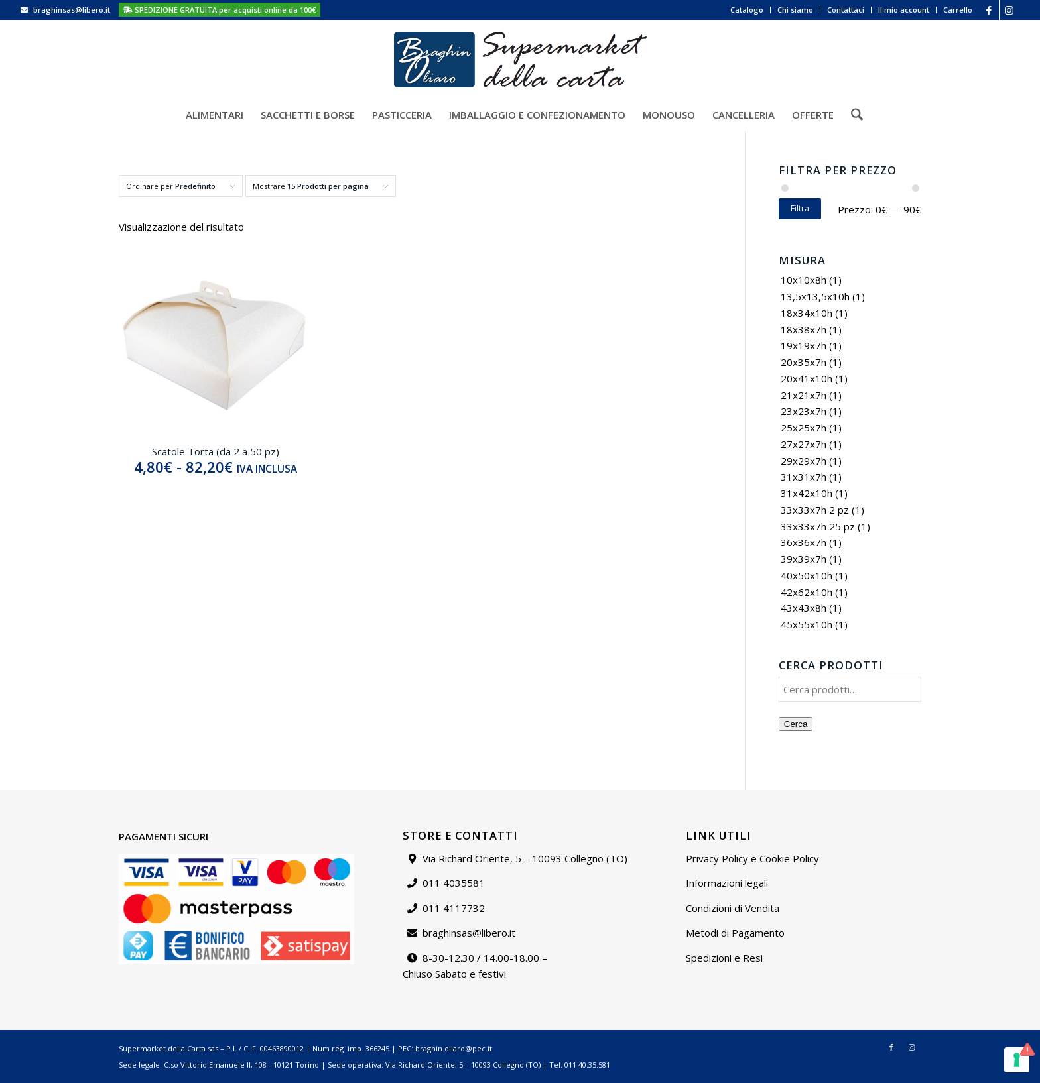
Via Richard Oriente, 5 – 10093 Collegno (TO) (524, 858)
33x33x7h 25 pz (818, 526)
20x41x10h (806, 378)
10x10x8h (803, 279)
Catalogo (746, 10)
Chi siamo (795, 10)
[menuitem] (747, 10)
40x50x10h (806, 575)
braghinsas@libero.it (71, 10)
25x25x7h (803, 427)
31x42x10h (806, 493)
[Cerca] (852, 114)
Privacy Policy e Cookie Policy (752, 858)
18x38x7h (803, 329)
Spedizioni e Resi (724, 957)
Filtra (800, 208)
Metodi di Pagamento (735, 932)
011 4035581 (453, 882)
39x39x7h (803, 558)
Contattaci (845, 10)
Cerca (796, 724)
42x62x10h (806, 591)
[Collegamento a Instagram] (1009, 10)
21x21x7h (803, 395)
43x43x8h (803, 607)
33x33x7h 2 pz (815, 509)
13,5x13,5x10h (815, 296)
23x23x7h (803, 411)
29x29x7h (803, 460)
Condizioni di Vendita (732, 908)
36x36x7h (803, 542)
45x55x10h (806, 624)
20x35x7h (803, 362)
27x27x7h (803, 444)
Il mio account (903, 10)
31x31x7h (803, 476)
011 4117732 (453, 908)
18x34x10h (806, 312)
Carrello (957, 10)
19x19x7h (803, 345)
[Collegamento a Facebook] (989, 10)
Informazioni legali (727, 882)
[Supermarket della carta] (520, 59)
